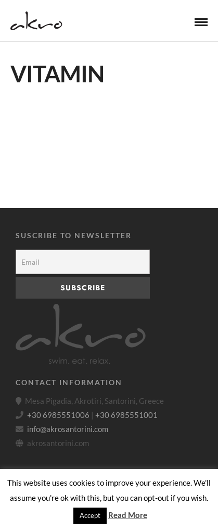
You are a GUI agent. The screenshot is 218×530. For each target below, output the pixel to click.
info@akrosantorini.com (67, 429)
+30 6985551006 (58, 415)
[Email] (83, 262)
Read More (127, 515)
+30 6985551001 (126, 415)
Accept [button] (90, 515)
